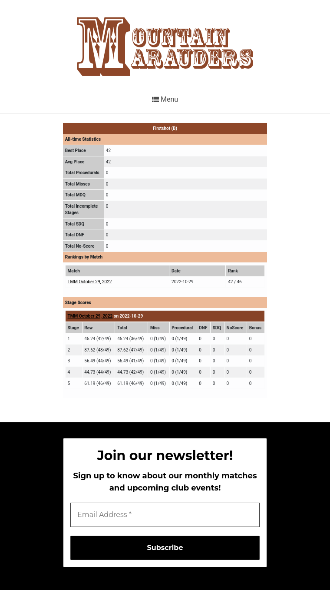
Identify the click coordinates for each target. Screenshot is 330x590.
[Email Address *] (165, 515)
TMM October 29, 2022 (90, 281)
